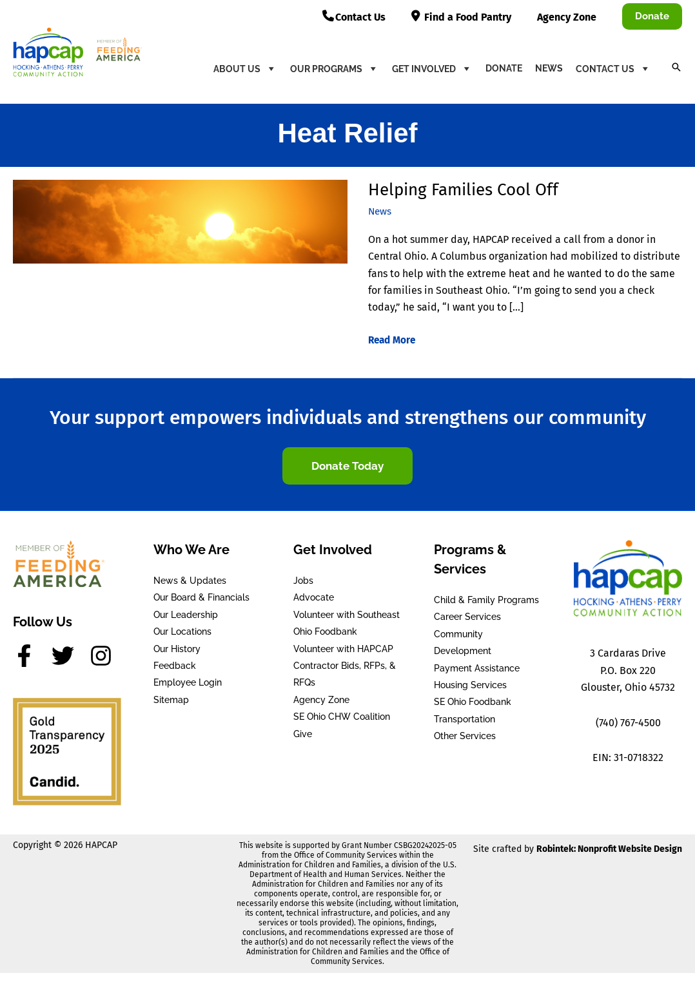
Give (302, 733)
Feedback (174, 665)
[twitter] (70, 655)
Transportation (464, 719)
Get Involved (432, 68)
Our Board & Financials (201, 597)
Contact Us (613, 68)
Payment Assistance (477, 668)
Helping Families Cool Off (463, 190)
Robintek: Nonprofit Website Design (609, 849)
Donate (503, 68)
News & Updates (189, 580)
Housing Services (470, 685)
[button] (652, 16)
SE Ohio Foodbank (472, 702)
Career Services (467, 617)
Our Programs (334, 68)
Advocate (313, 597)
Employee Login (187, 682)
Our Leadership (185, 615)
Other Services (465, 736)
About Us (245, 68)
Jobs (303, 580)
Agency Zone (321, 700)
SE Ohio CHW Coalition (341, 716)
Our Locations (182, 631)
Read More (393, 340)
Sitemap (171, 700)
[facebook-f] (31, 655)
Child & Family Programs (486, 600)
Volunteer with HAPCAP (343, 649)
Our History (177, 649)
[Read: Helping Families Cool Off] (180, 221)
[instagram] (104, 655)
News (549, 68)
